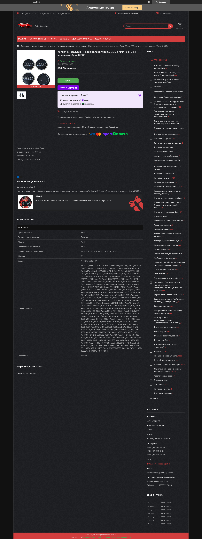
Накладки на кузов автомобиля (168, 160)
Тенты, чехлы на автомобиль (167, 278)
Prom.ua (113, 534)
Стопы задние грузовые (165, 269)
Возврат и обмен (103, 39)
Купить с (68, 88)
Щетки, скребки (161, 340)
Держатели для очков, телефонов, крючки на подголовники (164, 114)
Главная (22, 39)
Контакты (64, 39)
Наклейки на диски (162, 178)
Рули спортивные (162, 229)
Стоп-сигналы (160, 273)
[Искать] (170, 26)
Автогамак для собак (163, 376)
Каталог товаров (37, 39)
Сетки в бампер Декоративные (168, 253)
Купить (68, 81)
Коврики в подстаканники (166, 134)
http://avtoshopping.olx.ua (159, 464)
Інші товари (159, 384)
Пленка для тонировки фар (166, 212)
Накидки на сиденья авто (165, 356)
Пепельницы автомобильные (167, 186)
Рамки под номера (162, 225)
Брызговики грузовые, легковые (168, 91)
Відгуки (154, 398)
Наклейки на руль (162, 389)
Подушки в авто (161, 380)
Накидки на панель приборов (167, 364)
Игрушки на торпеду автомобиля (169, 128)
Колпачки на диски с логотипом (71, 46)
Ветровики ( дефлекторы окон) (168, 97)
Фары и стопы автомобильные (168, 294)
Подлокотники (160, 216)
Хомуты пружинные (163, 393)
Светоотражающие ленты (166, 245)
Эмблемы (158, 351)
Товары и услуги (28, 46)
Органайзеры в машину (164, 360)
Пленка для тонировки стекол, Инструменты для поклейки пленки (168, 205)
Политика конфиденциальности (118, 537)
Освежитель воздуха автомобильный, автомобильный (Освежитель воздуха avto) (73, 200)
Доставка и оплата (82, 39)
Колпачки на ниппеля (163, 147)
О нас (54, 39)
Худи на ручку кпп (162, 306)
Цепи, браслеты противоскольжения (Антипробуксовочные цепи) (167, 320)
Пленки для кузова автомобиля (168, 198)
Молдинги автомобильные (166, 156)
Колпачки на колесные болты (167, 143)
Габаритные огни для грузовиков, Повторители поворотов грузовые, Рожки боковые (169, 104)
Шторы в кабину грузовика (166, 335)
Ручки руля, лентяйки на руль (167, 240)
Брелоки (157, 86)
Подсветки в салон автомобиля (168, 220)
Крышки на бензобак (163, 151)
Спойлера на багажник (164, 258)
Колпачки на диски (46, 46)
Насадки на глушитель (164, 182)
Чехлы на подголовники (165, 327)
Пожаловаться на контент (93, 537)
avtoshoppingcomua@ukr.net (160, 472)
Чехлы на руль (160, 331)
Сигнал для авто (161, 249)
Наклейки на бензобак (164, 173)
